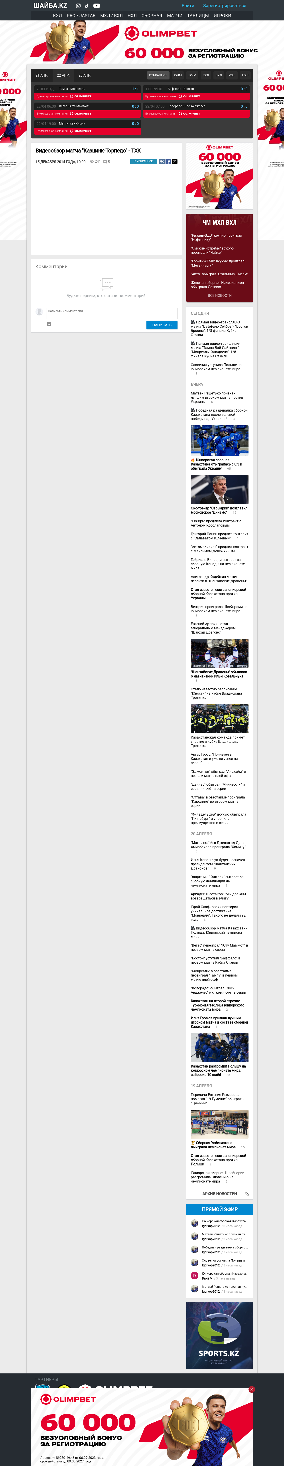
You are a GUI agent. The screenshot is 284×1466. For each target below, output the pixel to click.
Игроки (222, 15)
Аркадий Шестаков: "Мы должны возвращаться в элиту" (218, 896)
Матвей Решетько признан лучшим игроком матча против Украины (217, 397)
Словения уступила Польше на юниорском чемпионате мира (216, 367)
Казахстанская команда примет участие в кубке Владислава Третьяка (218, 741)
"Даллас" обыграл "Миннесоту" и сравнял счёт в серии (218, 786)
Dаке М (207, 1278)
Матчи (174, 15)
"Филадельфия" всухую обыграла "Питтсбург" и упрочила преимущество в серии (218, 818)
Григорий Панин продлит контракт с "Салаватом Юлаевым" (219, 536)
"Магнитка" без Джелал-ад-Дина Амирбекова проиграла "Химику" (218, 845)
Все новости (220, 295)
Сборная (152, 15)
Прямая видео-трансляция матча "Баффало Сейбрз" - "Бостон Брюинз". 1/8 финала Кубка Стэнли (219, 328)
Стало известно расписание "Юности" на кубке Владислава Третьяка (216, 693)
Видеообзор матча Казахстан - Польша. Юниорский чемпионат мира (219, 932)
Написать (162, 325)
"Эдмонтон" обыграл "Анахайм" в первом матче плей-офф (218, 773)
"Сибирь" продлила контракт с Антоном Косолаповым (216, 523)
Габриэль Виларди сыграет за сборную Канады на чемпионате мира (218, 564)
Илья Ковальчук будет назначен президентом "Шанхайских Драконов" (218, 864)
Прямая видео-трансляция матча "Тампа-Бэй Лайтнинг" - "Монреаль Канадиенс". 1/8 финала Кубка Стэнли (216, 349)
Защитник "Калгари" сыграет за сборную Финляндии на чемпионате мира (217, 881)
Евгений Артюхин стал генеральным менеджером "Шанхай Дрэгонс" (213, 628)
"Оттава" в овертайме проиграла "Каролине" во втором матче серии (218, 801)
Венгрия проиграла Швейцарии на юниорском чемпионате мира (219, 609)
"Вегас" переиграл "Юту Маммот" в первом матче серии (219, 947)
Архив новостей (219, 1193)
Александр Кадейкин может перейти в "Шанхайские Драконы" (219, 579)
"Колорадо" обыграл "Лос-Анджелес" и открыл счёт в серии (218, 990)
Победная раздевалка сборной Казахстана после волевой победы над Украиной (219, 414)
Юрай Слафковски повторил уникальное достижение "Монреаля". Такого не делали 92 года (218, 913)
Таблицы (198, 15)
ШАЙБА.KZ (50, 6)
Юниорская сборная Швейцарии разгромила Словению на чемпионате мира (217, 1177)
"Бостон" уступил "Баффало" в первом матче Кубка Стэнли (215, 960)
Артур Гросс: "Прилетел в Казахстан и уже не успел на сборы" (214, 758)
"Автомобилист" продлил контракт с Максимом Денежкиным (219, 549)
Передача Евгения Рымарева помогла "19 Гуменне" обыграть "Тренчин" (217, 1099)
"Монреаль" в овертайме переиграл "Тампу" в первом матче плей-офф (214, 975)
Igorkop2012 (211, 1226)
